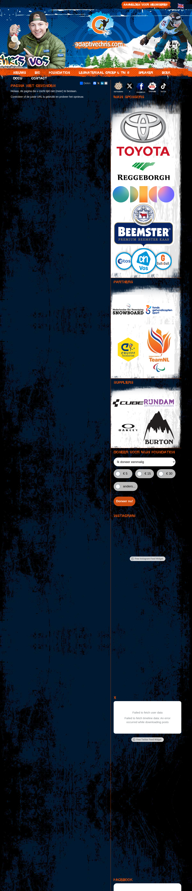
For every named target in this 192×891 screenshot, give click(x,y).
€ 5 (125, 473)
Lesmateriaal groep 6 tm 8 (103, 72)
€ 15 (148, 473)
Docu (17, 78)
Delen (85, 83)
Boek (165, 72)
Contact (38, 78)
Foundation (58, 72)
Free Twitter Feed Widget (146, 739)
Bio (36, 72)
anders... (129, 486)
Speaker (145, 72)
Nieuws (19, 72)
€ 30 (169, 473)
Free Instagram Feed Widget (147, 559)
